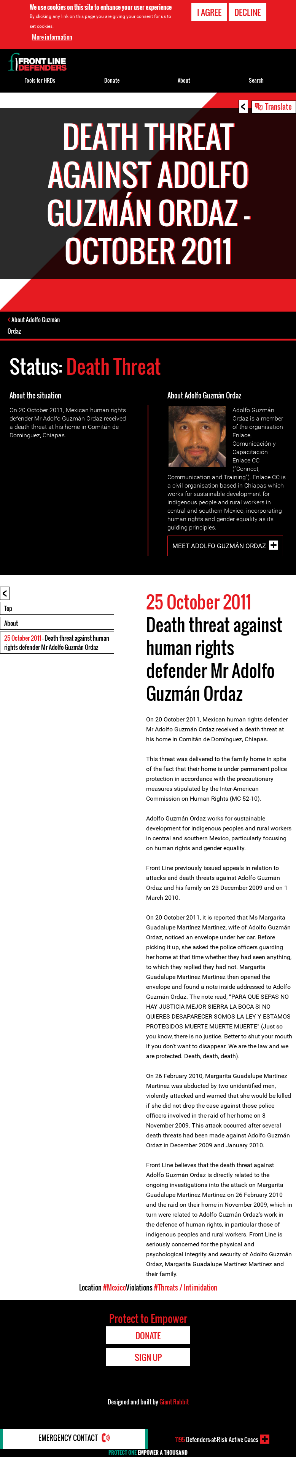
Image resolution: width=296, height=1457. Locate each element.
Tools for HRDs (40, 80)
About (11, 624)
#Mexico (114, 1288)
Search (256, 80)
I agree (209, 12)
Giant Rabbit (174, 1402)
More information (52, 37)
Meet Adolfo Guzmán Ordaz (219, 546)
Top (8, 609)
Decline (247, 12)
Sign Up (148, 1358)
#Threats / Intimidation (185, 1288)
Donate (111, 80)
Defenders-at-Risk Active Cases (216, 1439)
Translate (278, 106)
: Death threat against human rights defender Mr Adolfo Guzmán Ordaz (56, 643)
